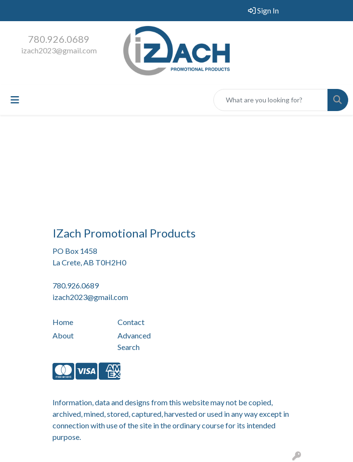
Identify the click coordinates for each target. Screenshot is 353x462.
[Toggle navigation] (15, 100)
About (63, 335)
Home (62, 321)
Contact (131, 321)
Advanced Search (134, 341)
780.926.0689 (59, 39)
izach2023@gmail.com (59, 50)
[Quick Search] (270, 100)
